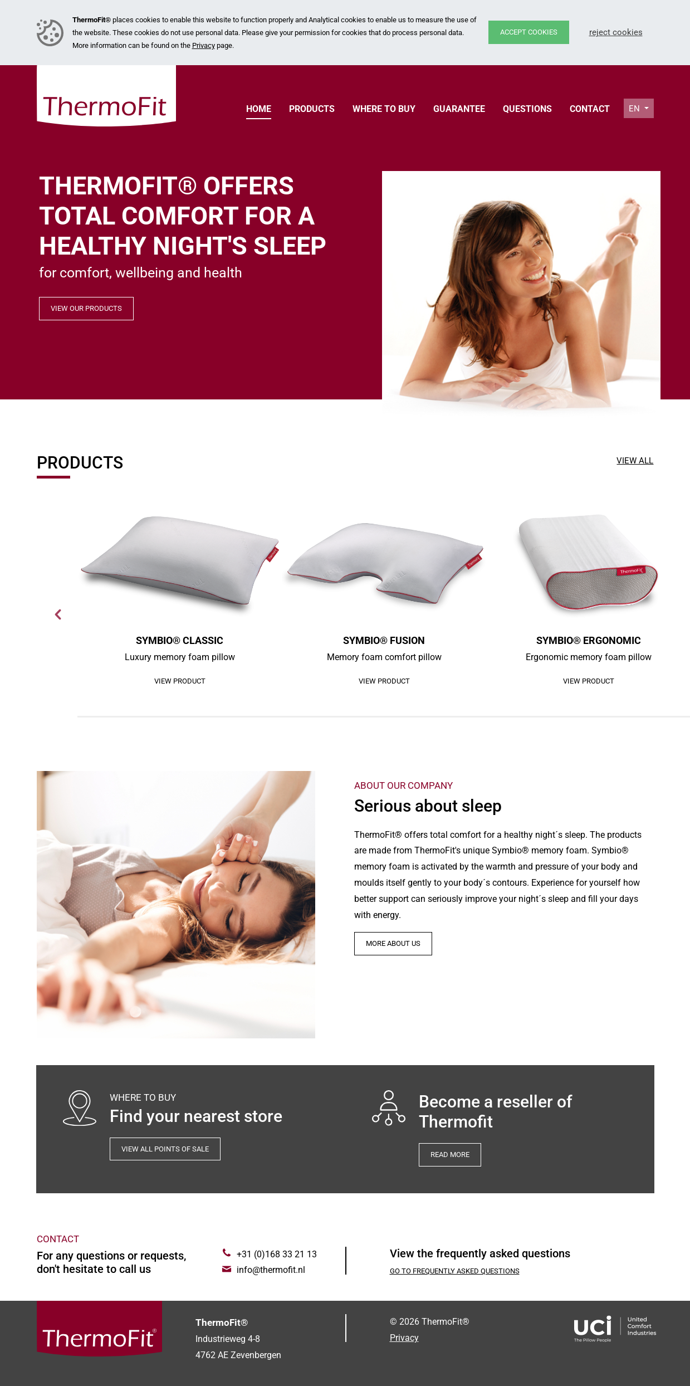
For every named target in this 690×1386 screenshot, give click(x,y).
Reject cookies (616, 32)
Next (58, 614)
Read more (449, 1154)
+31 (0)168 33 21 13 (277, 1254)
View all (634, 461)
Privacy (203, 45)
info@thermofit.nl (271, 1270)
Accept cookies (528, 32)
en (635, 109)
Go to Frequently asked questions (455, 1271)
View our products (86, 308)
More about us (393, 943)
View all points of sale (165, 1149)
